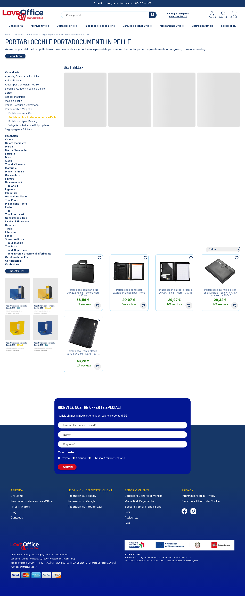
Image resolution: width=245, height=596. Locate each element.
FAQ (127, 523)
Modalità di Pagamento (139, 501)
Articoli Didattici (13, 80)
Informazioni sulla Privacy (198, 495)
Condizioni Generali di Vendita (143, 495)
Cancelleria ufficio (15, 96)
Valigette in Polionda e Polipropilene (29, 125)
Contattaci (17, 517)
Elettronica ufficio (202, 25)
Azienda (81, 458)
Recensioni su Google (81, 501)
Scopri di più (228, 25)
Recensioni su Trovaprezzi (85, 506)
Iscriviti (67, 467)
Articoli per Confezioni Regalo (22, 84)
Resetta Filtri (17, 270)
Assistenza (131, 517)
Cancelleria (16, 25)
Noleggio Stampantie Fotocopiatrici (178, 15)
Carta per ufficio (67, 25)
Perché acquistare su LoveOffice (32, 501)
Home (8, 34)
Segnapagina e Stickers (18, 129)
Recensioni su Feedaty (82, 495)
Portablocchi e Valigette (38, 34)
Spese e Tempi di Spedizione (143, 506)
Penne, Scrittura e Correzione (22, 104)
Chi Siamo (17, 495)
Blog (13, 512)
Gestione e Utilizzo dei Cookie (201, 501)
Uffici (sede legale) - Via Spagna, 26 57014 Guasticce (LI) (39, 554)
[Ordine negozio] (223, 249)
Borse (8, 92)
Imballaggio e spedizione (100, 25)
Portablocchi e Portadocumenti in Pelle (32, 117)
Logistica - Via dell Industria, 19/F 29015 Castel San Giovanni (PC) (43, 558)
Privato (65, 458)
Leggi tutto (15, 56)
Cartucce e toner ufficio (137, 25)
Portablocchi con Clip (20, 113)
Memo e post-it (13, 100)
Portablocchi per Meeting (23, 121)
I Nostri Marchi (20, 506)
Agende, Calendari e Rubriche (22, 76)
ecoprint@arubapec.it (26, 567)
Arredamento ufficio (172, 25)
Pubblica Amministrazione (108, 458)
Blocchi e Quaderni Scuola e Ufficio (25, 88)
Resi (127, 512)
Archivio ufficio (40, 25)
